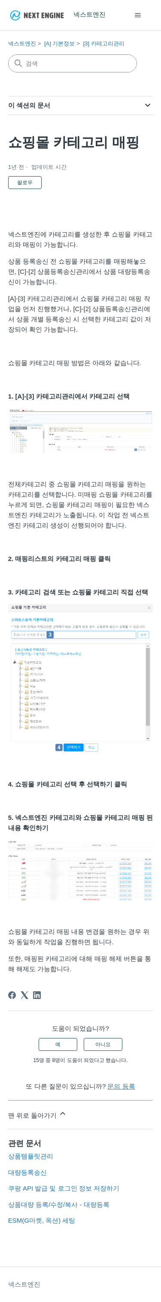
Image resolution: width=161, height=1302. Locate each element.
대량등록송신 (27, 1172)
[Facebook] (12, 995)
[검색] (73, 63)
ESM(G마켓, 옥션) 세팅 (42, 1220)
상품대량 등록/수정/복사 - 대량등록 (58, 1204)
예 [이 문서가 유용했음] (58, 1044)
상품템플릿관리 (30, 1156)
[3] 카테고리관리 (104, 43)
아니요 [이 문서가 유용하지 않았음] (103, 1044)
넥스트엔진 (22, 43)
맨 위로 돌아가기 (37, 1114)
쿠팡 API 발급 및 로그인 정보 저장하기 (63, 1188)
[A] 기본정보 (59, 43)
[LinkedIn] (37, 995)
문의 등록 (121, 1086)
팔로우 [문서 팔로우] (25, 183)
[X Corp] (24, 995)
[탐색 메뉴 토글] (137, 15)
